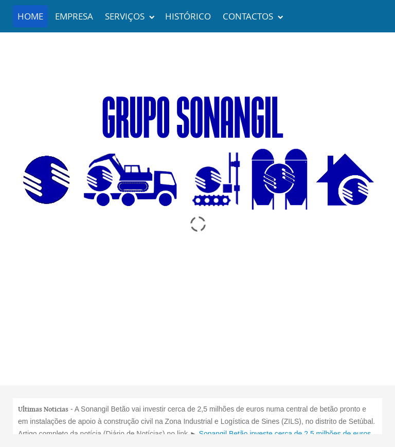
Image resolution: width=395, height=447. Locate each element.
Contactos (248, 16)
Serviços (125, 16)
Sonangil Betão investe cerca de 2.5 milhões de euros (285, 434)
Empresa (74, 16)
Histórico (188, 16)
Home (30, 16)
